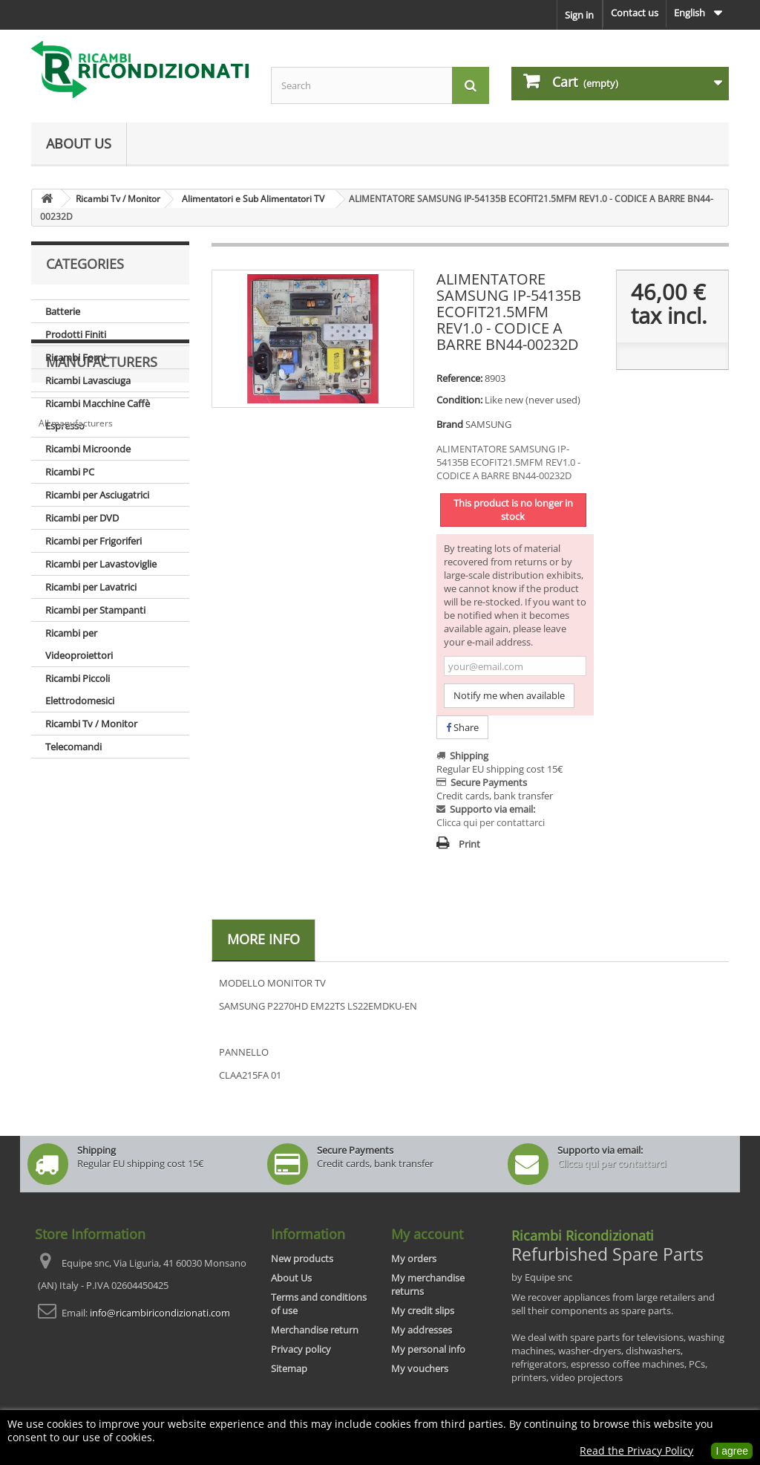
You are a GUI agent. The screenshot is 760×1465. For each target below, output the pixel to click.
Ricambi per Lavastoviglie (101, 564)
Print (469, 844)
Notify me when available (509, 695)
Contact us (634, 12)
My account (427, 1234)
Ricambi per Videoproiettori (79, 644)
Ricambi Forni (75, 357)
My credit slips (422, 1310)
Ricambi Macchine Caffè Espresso (97, 414)
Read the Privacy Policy (636, 1450)
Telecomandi (73, 746)
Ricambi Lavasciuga (88, 380)
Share (462, 727)
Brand (449, 424)
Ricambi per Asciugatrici (97, 494)
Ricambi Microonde (88, 448)
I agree (731, 1451)
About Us (78, 143)
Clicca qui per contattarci (490, 822)
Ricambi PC (69, 471)
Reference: (459, 378)
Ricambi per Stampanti (95, 610)
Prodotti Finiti (75, 334)
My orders (413, 1258)
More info (263, 939)
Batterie (62, 311)
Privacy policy (301, 1349)
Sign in (579, 15)
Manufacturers (101, 803)
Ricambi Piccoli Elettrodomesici (79, 689)
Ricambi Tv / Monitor (91, 723)
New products (302, 1258)
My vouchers (419, 1368)
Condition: (459, 399)
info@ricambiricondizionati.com (160, 1312)
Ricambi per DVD (82, 517)
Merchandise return (314, 1329)
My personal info (428, 1349)
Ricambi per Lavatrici (91, 587)
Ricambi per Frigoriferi (93, 541)
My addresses (421, 1329)
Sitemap (289, 1368)
